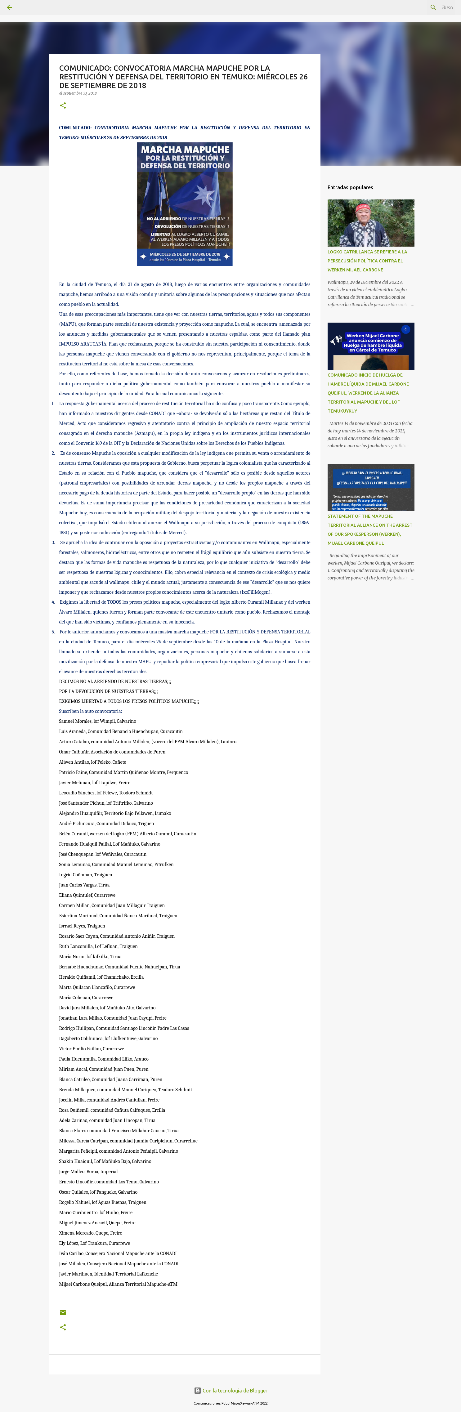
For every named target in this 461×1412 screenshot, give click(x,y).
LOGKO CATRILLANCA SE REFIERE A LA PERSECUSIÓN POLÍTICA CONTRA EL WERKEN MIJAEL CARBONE (367, 260)
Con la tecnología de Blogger (230, 1390)
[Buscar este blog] (422, 7)
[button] (63, 106)
